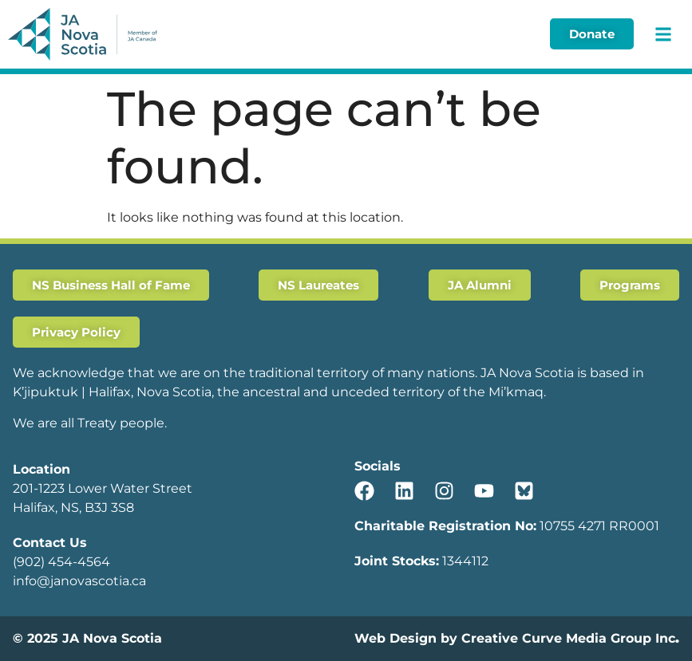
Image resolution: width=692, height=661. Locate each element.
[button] (663, 34)
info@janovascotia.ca (79, 580)
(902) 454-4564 (61, 561)
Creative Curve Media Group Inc (568, 638)
